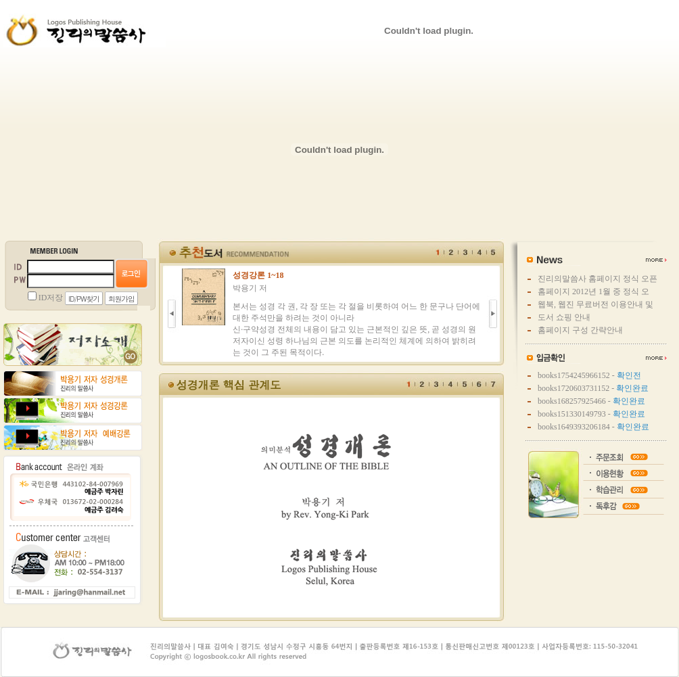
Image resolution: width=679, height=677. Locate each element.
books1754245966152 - (589, 375)
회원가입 (121, 299)
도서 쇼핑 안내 (564, 317)
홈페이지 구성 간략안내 (580, 330)
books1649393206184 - (593, 426)
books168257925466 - (591, 401)
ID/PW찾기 (83, 299)
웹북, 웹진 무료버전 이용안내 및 (595, 304)
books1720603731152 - (593, 388)
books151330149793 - (591, 414)
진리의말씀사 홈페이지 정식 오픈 (597, 278)
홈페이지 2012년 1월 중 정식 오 (593, 291)
